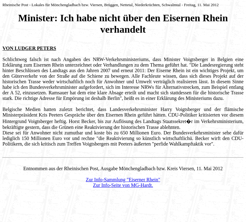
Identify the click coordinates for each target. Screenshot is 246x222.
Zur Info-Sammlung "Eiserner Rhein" (123, 179)
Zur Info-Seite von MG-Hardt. (123, 185)
